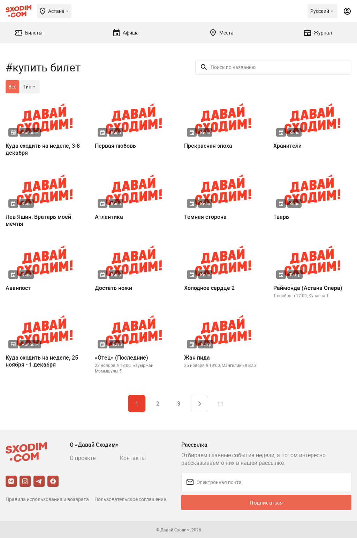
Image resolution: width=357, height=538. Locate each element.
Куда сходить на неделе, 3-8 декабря (43, 149)
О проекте (83, 458)
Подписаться (266, 502)
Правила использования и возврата (47, 499)
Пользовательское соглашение (130, 499)
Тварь (281, 216)
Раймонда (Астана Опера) (307, 287)
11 (220, 403)
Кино (116, 132)
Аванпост (18, 287)
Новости (30, 132)
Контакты (133, 458)
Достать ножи (113, 287)
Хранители (287, 145)
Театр (295, 274)
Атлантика (109, 216)
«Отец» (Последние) (121, 357)
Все (12, 86)
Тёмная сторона (205, 216)
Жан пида (197, 357)
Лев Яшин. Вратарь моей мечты (38, 220)
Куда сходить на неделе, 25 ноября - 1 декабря (42, 361)
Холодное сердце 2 (209, 287)
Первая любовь (115, 145)
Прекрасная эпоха (208, 145)
